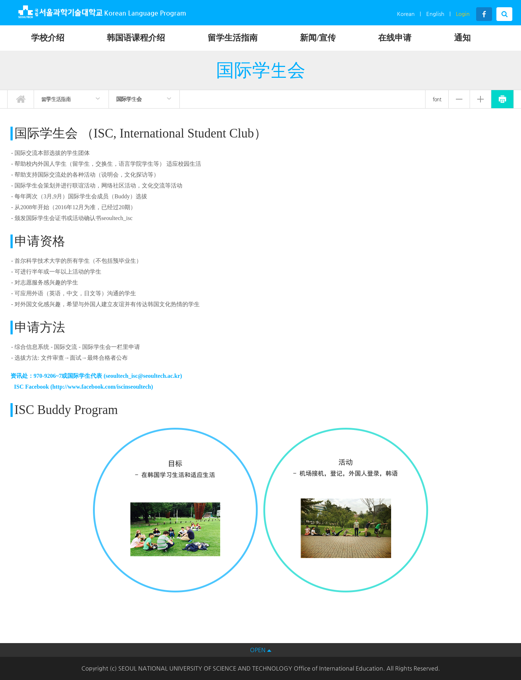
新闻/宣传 (317, 37)
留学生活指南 (233, 37)
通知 (462, 37)
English (435, 13)
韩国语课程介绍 (136, 37)
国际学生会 (129, 99)
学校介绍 (47, 37)
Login (463, 13)
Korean (406, 13)
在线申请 (394, 37)
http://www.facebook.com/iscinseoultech (101, 387)
